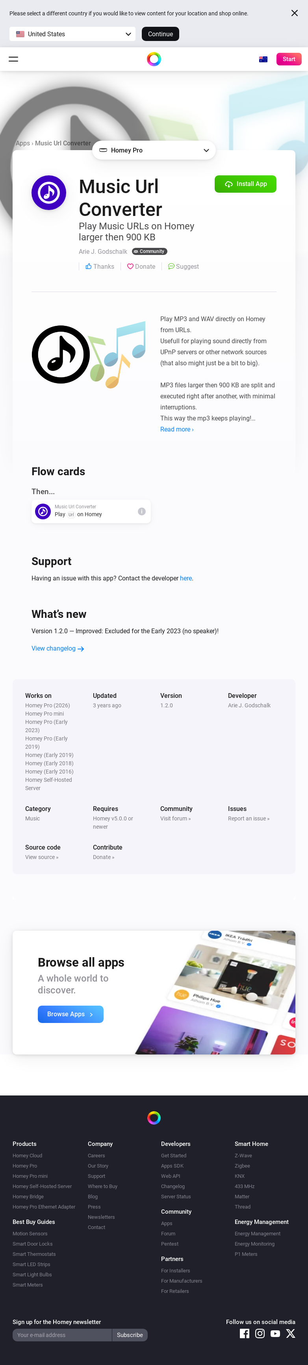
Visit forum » (175, 818)
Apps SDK (172, 1166)
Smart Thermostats (34, 1254)
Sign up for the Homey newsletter (57, 1322)
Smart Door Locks (33, 1244)
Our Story (98, 1166)
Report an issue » (249, 818)
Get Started (173, 1156)
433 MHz (244, 1186)
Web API (170, 1176)
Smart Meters (28, 1285)
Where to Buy (102, 1186)
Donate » (104, 857)
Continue (160, 34)
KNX (240, 1176)
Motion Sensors (30, 1234)
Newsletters (101, 1217)
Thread (242, 1207)
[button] (72, 34)
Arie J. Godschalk (249, 705)
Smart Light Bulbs (32, 1275)
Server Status (176, 1196)
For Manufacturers (181, 1281)
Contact (96, 1227)
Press (94, 1207)
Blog (93, 1196)
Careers (96, 1156)
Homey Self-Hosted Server (42, 1186)
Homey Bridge (28, 1196)
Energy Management (257, 1234)
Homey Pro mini (30, 1176)
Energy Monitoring (255, 1244)
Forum (168, 1234)
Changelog (173, 1186)
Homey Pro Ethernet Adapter (44, 1207)
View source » (42, 857)
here (186, 578)
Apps (23, 143)
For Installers (175, 1271)
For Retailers (175, 1291)
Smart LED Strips (31, 1264)
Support (96, 1176)
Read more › (177, 429)
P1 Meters (246, 1254)
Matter (242, 1196)
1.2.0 (166, 705)
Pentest (169, 1244)
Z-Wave (243, 1156)
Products (25, 1143)
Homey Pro (25, 1166)
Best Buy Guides (34, 1222)
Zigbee (242, 1166)
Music (32, 818)
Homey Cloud (27, 1156)
